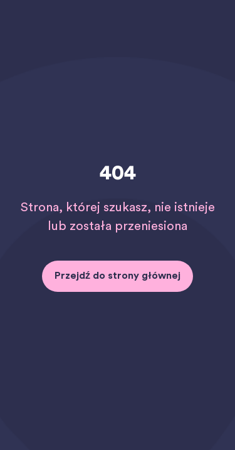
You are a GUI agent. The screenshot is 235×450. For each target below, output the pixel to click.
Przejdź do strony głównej (117, 276)
